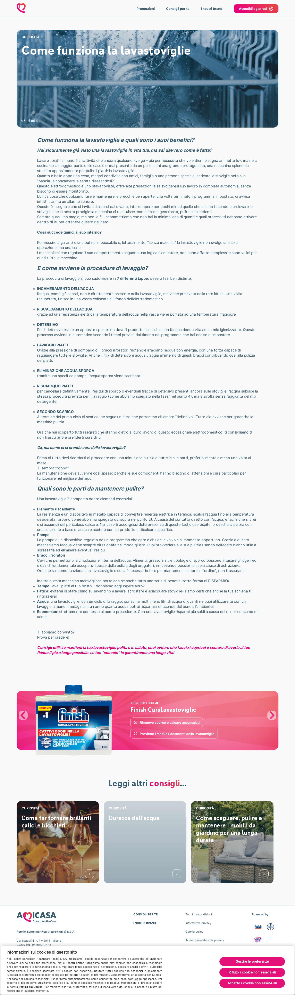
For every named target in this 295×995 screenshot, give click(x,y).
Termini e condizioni (198, 914)
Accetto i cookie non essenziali (252, 984)
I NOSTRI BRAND (144, 923)
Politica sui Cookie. (31, 987)
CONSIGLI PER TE (145, 914)
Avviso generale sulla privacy (204, 940)
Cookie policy (194, 931)
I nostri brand (211, 9)
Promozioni (145, 9)
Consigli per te (177, 9)
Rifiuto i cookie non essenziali (252, 973)
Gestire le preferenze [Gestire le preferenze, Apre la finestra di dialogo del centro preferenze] (252, 962)
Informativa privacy (198, 923)
